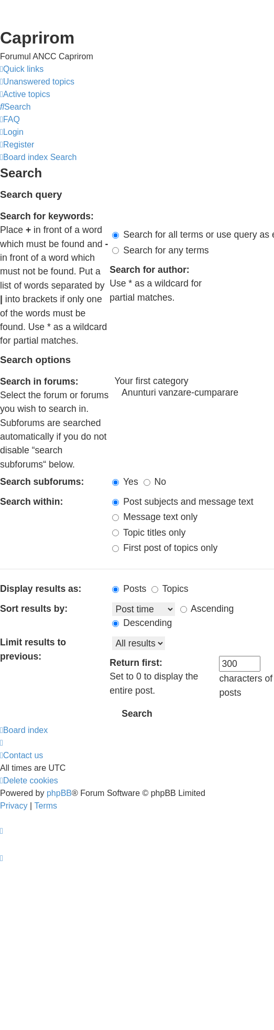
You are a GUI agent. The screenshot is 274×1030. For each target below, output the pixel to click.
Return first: (135, 662)
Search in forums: (39, 381)
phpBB (59, 793)
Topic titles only (148, 532)
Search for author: (149, 269)
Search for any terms (160, 250)
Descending (142, 623)
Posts (129, 588)
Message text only (155, 517)
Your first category (193, 381)
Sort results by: (34, 608)
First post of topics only (164, 548)
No (155, 481)
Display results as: (40, 588)
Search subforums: (42, 481)
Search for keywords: (47, 216)
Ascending (207, 608)
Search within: (31, 501)
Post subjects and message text (182, 501)
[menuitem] (37, 82)
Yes (125, 481)
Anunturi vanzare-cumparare (193, 393)
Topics (169, 588)
